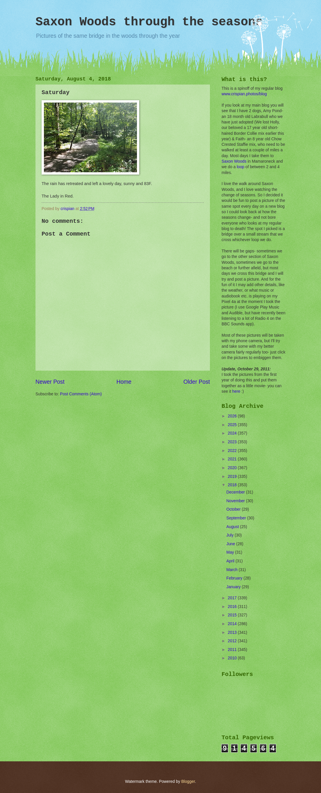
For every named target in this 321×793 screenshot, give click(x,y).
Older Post (196, 382)
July (231, 535)
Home (124, 382)
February (235, 578)
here (236, 391)
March (233, 570)
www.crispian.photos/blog (244, 94)
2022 (233, 450)
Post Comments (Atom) (80, 394)
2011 (233, 649)
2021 (233, 459)
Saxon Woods (234, 161)
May (231, 552)
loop (240, 167)
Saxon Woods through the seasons (149, 22)
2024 (233, 433)
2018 (233, 485)
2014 (233, 624)
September (237, 518)
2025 (233, 425)
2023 (233, 442)
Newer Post (50, 382)
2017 (233, 598)
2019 (233, 476)
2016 (233, 606)
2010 (233, 658)
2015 (233, 615)
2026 (233, 416)
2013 (233, 632)
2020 (233, 468)
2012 (233, 641)
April (231, 561)
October (234, 509)
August (233, 527)
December (236, 492)
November (236, 501)
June (231, 544)
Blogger (188, 781)
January (234, 587)
